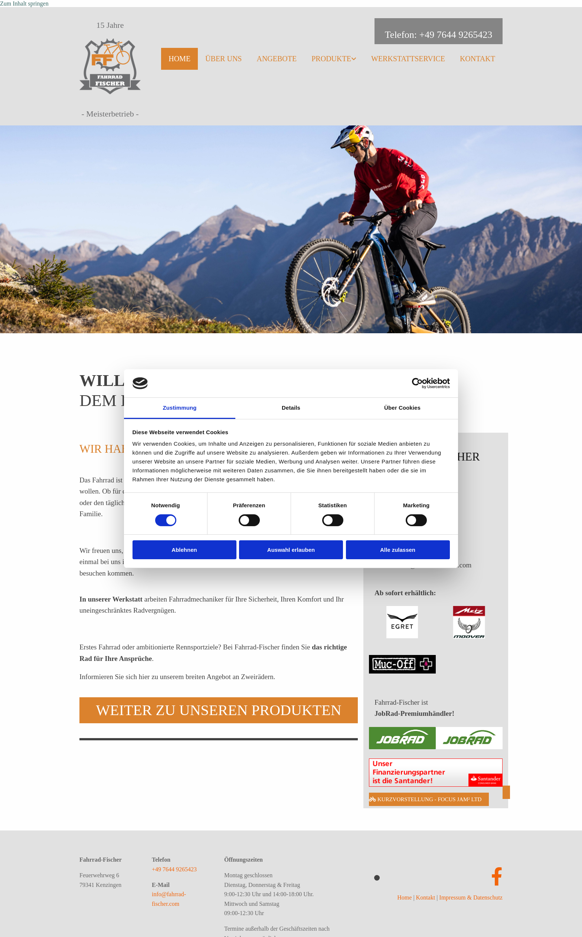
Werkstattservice (408, 59)
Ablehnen (184, 550)
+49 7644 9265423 (174, 869)
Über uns (223, 59)
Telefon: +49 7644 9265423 (438, 34)
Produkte (331, 59)
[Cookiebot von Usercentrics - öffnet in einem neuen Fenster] (417, 383)
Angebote (276, 59)
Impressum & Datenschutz (471, 897)
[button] (218, 710)
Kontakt (477, 59)
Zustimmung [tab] (180, 407)
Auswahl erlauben (291, 550)
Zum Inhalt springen (24, 3)
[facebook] (497, 877)
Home (179, 59)
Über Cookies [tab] (402, 407)
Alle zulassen (397, 550)
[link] (334, 57)
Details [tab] (291, 407)
